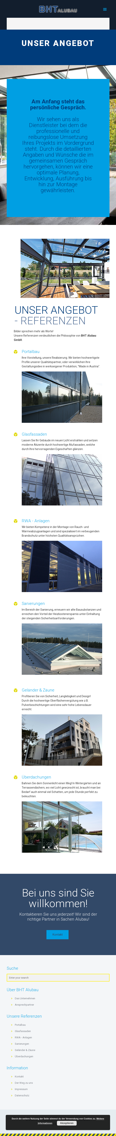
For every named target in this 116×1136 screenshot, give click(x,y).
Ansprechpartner (24, 1004)
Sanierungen (33, 603)
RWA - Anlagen (36, 520)
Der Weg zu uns (24, 1082)
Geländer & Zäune (38, 690)
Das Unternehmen (25, 998)
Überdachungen (36, 777)
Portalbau (31, 351)
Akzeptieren (67, 1123)
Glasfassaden (34, 434)
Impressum (21, 1089)
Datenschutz (22, 1095)
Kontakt (19, 1076)
